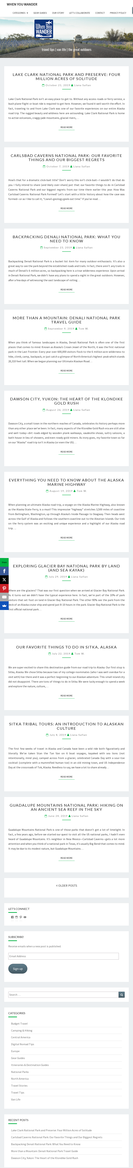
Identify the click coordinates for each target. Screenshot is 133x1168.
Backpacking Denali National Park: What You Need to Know (67, 238)
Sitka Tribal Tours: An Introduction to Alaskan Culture (66, 726)
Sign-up (18, 969)
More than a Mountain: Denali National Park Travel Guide (67, 319)
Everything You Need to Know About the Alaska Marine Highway (66, 482)
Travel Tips (17, 1092)
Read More (68, 127)
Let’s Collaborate (79, 12)
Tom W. (83, 328)
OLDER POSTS (66, 886)
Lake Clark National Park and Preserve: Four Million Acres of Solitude (67, 76)
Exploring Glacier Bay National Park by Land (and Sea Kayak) (66, 568)
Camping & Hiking (21, 1030)
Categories (19, 12)
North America (20, 1078)
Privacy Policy (118, 12)
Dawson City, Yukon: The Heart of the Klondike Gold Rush (66, 401)
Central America (20, 1037)
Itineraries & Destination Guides (30, 1065)
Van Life (15, 1099)
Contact (100, 12)
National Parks (20, 1072)
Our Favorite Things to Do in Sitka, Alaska (66, 647)
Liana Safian (82, 85)
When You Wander (22, 4)
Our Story (58, 12)
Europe (15, 1051)
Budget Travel (19, 1023)
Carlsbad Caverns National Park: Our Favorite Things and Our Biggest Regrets (66, 157)
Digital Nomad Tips (22, 1044)
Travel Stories (19, 1085)
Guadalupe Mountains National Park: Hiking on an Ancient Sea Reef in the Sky (66, 807)
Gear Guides (40, 12)
